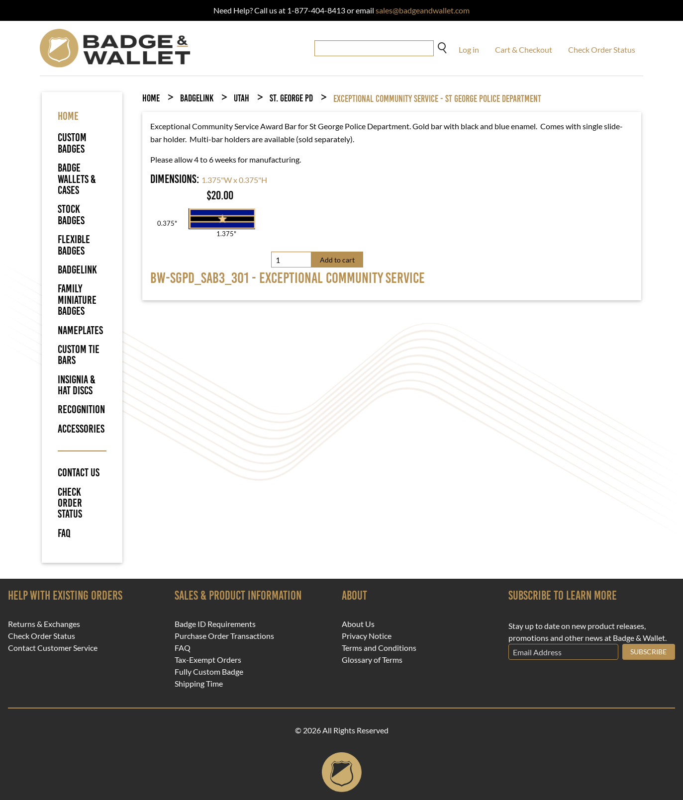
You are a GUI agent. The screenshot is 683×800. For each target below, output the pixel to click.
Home (151, 98)
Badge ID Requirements (215, 624)
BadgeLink (77, 269)
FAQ (64, 533)
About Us (358, 624)
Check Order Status (601, 49)
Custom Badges (72, 143)
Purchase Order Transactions (224, 636)
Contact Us (78, 472)
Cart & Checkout (523, 49)
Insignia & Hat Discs (77, 385)
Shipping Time (199, 684)
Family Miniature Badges (77, 300)
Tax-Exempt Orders (208, 660)
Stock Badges (71, 214)
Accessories (81, 429)
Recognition (81, 409)
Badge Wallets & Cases (77, 179)
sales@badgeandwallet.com (423, 10)
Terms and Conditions (379, 648)
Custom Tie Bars (78, 355)
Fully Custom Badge (209, 672)
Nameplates (80, 330)
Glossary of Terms (372, 660)
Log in (469, 49)
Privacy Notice (366, 636)
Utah (241, 98)
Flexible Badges (74, 245)
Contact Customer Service (53, 648)
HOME (68, 116)
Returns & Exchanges (44, 624)
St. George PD (291, 98)
